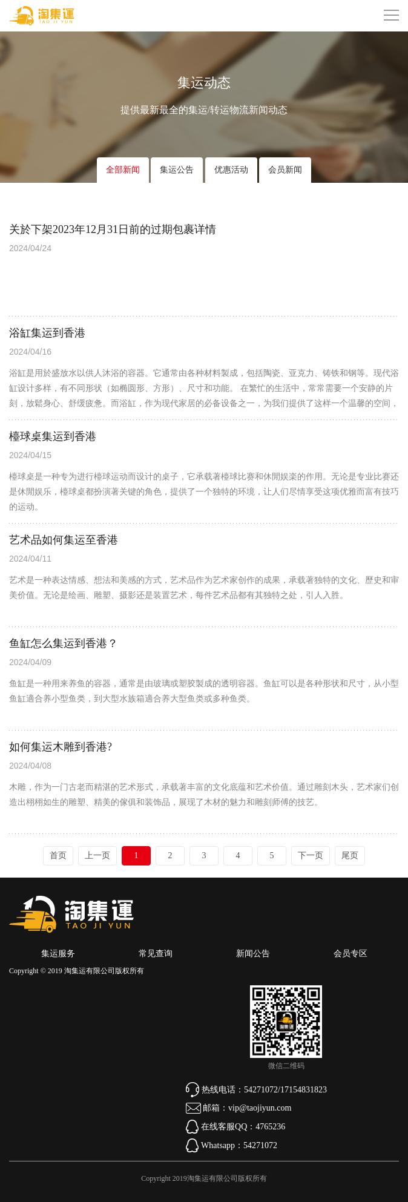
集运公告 (177, 169)
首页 (58, 855)
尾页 (349, 855)
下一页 (310, 855)
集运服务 (58, 953)
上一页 (97, 855)
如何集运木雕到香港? (60, 747)
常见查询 (156, 953)
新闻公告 (253, 953)
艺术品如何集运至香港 (63, 540)
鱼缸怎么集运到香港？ (63, 643)
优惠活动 (231, 169)
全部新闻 (123, 169)
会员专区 (350, 953)
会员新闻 (285, 169)
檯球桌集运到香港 (52, 436)
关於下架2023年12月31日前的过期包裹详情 (112, 229)
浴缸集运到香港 (47, 333)
